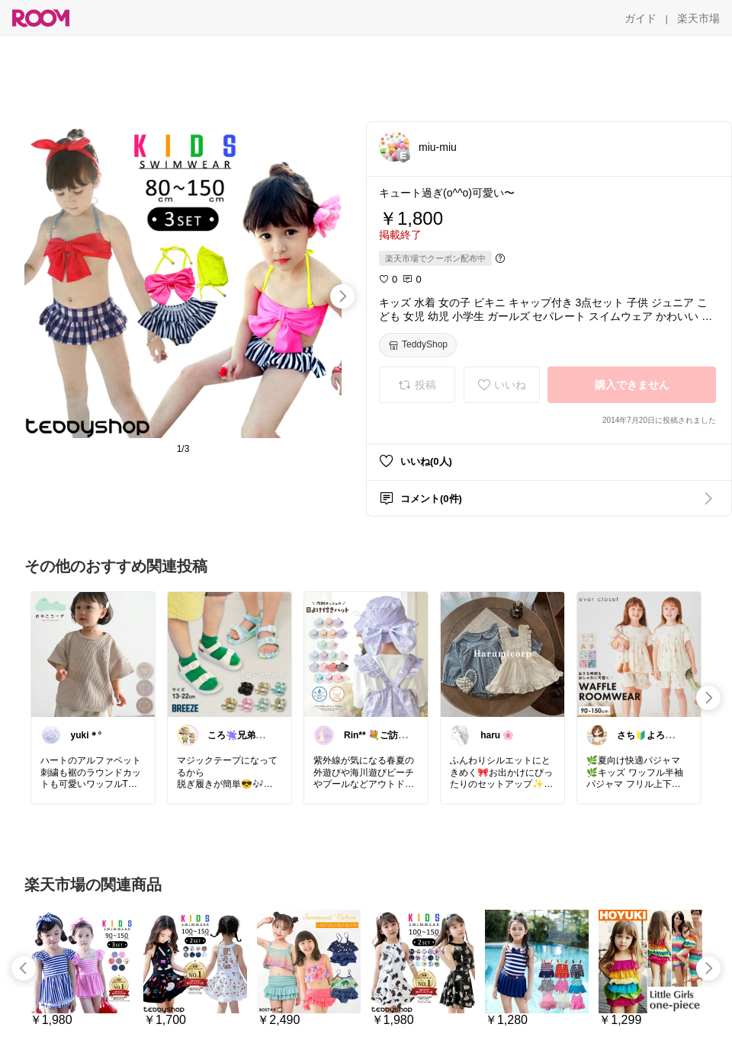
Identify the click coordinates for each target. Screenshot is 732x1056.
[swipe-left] (23, 968)
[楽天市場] (698, 18)
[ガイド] (640, 18)
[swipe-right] (342, 296)
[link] (93, 653)
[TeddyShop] (418, 345)
